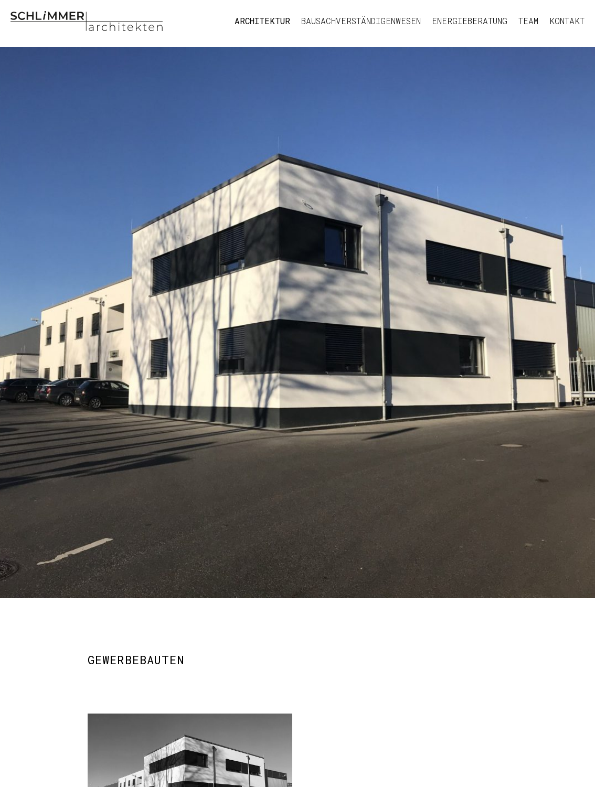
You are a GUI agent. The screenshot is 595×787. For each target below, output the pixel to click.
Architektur (262, 20)
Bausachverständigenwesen (361, 20)
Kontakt (567, 20)
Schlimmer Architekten (86, 21)
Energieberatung (469, 20)
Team (528, 20)
